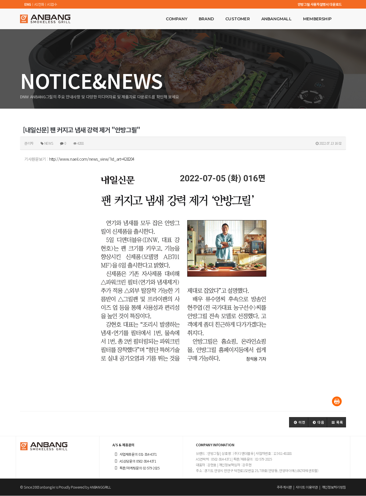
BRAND (206, 18)
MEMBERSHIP (317, 18)
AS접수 (52, 4)
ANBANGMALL (276, 18)
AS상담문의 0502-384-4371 (134, 461)
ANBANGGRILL (100, 487)
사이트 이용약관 (307, 487)
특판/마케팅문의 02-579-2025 (136, 468)
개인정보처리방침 (334, 487)
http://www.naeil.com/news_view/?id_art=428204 (91, 159)
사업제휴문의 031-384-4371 (134, 454)
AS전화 (39, 4)
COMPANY (176, 18)
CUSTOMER (237, 18)
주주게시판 (284, 487)
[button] (298, 422)
